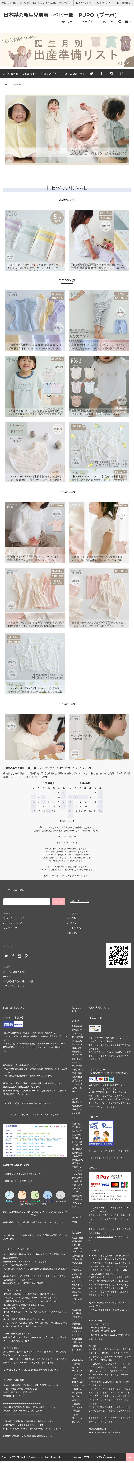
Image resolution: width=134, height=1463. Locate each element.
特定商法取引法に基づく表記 (18, 981)
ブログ (6, 966)
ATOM (13, 976)
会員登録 (124, 2)
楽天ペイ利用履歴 (105, 1236)
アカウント (83, 2)
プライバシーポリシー (15, 986)
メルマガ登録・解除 (74, 73)
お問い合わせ (10, 73)
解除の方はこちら (79, 901)
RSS (5, 976)
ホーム (6, 84)
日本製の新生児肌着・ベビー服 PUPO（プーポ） (61, 15)
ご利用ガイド (29, 73)
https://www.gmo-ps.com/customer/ (104, 1432)
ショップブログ (50, 73)
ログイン (104, 2)
